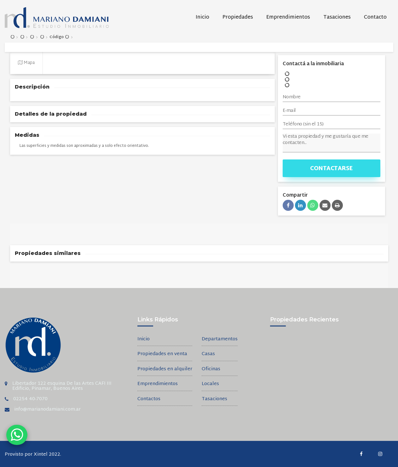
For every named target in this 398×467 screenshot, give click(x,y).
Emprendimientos (288, 17)
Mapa (26, 63)
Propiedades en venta (162, 354)
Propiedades (237, 17)
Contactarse (331, 169)
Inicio (202, 17)
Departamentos (220, 339)
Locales (210, 384)
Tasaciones (337, 17)
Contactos (148, 399)
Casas (208, 354)
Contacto (375, 17)
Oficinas (211, 369)
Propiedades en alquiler (164, 369)
